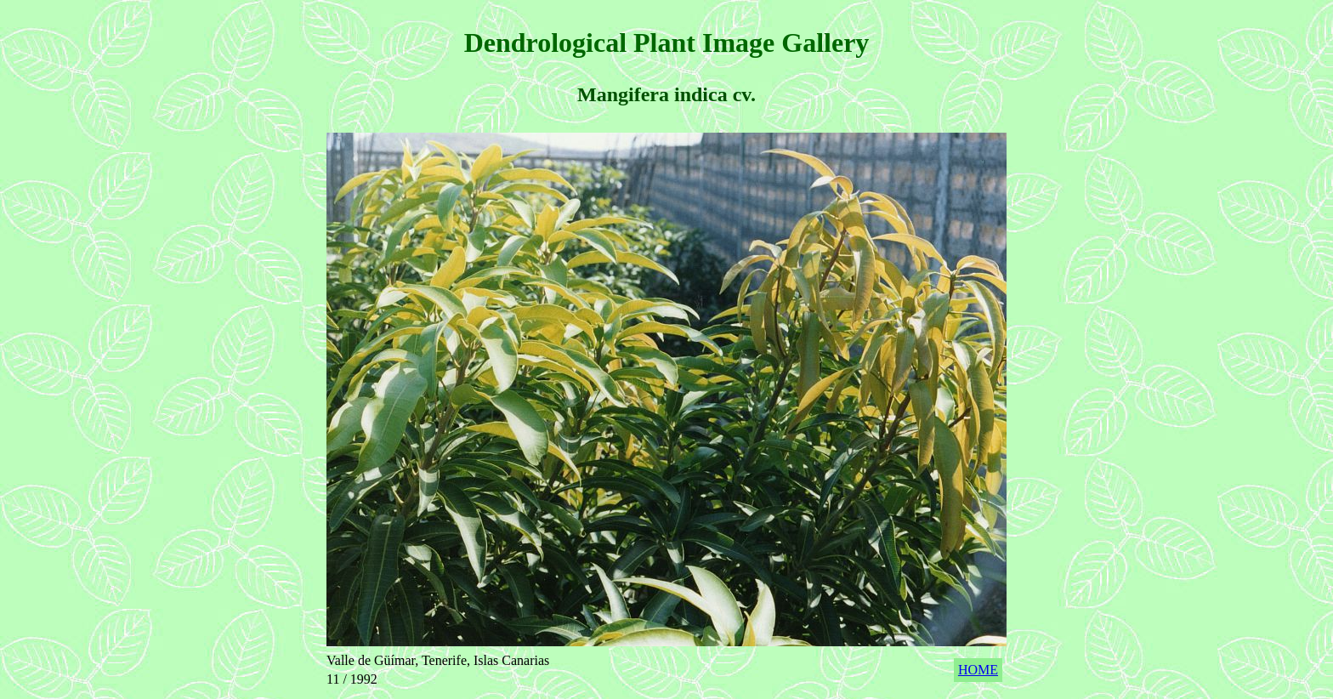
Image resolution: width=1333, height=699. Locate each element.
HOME (978, 669)
